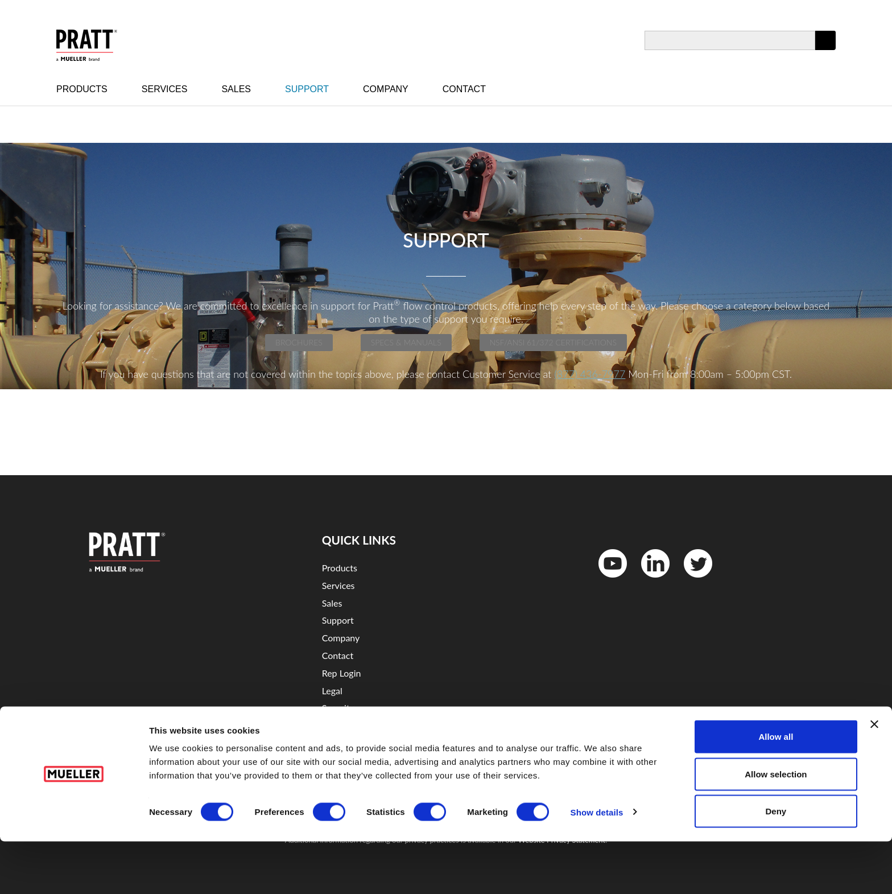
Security (338, 707)
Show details (597, 865)
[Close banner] (874, 777)
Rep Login (341, 673)
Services (165, 89)
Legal (332, 690)
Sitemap (338, 725)
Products (82, 89)
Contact (464, 89)
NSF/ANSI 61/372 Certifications (553, 342)
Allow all (775, 789)
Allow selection (776, 826)
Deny (776, 863)
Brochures (299, 342)
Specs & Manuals (406, 342)
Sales (236, 89)
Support (307, 89)
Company (385, 89)
